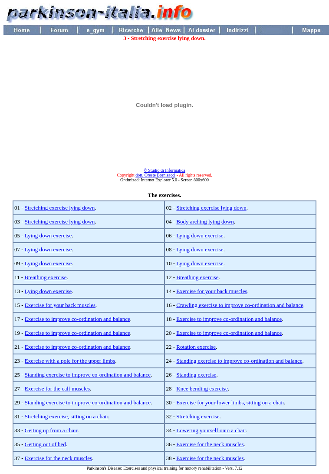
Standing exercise (196, 374)
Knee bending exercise (201, 388)
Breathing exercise (45, 277)
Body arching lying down (205, 221)
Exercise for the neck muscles (209, 444)
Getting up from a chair (51, 430)
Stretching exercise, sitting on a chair (66, 416)
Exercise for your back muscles (211, 291)
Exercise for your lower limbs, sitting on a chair (230, 402)
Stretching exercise (197, 416)
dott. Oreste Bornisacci (155, 175)
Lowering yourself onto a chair (211, 430)
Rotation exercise (196, 347)
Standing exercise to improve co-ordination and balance (239, 360)
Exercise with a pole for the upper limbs (70, 360)
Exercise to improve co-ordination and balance (77, 319)
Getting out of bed (45, 444)
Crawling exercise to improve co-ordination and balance (239, 305)
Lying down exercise (48, 235)
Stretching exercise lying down (60, 207)
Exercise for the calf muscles (57, 388)
